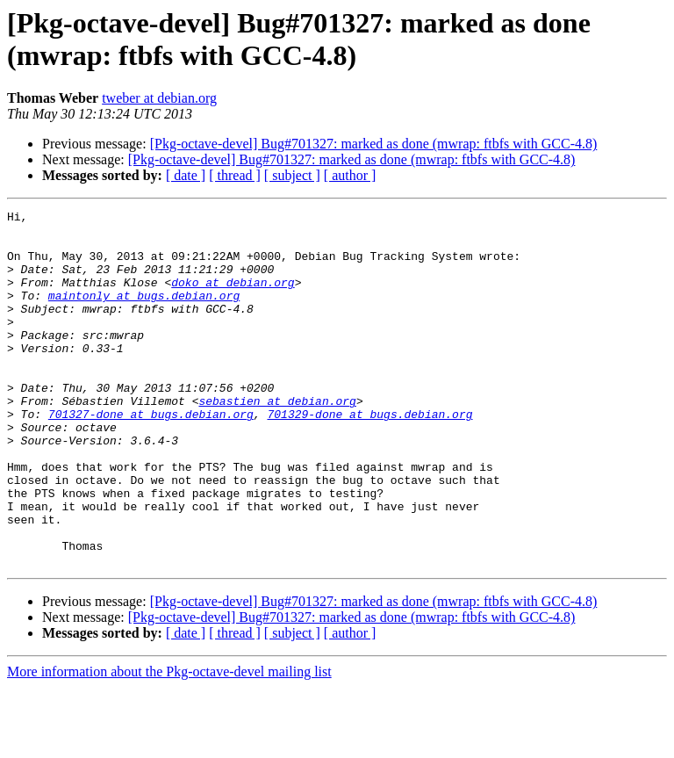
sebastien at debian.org (276, 440)
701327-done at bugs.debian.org (151, 456)
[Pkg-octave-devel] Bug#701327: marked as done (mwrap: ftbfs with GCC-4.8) (374, 143)
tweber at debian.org (159, 97)
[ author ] (350, 175)
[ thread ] (235, 175)
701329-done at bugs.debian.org (369, 456)
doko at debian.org (232, 298)
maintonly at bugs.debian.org (144, 313)
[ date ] (185, 175)
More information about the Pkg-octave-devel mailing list (169, 742)
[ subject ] (292, 175)
